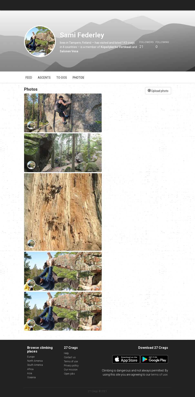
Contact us (70, 357)
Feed (29, 77)
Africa (30, 369)
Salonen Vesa (69, 51)
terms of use (159, 374)
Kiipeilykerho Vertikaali (116, 47)
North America (35, 360)
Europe (31, 356)
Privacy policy (71, 365)
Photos (78, 77)
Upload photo (158, 90)
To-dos (61, 77)
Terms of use (71, 361)
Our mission (71, 369)
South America (35, 365)
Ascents (44, 77)
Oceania (31, 377)
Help (66, 353)
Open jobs (69, 373)
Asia (29, 373)
